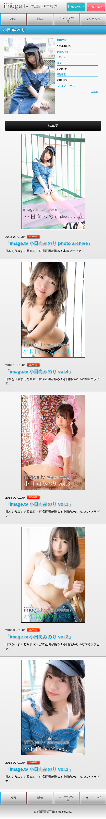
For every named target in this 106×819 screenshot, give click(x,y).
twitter (94, 91)
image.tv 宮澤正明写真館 (32, 6)
